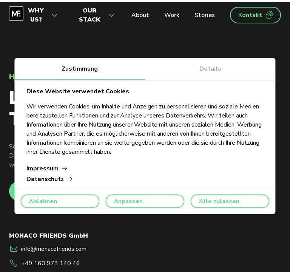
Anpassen (128, 201)
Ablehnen (43, 201)
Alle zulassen (219, 201)
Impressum (47, 168)
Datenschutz (49, 179)
